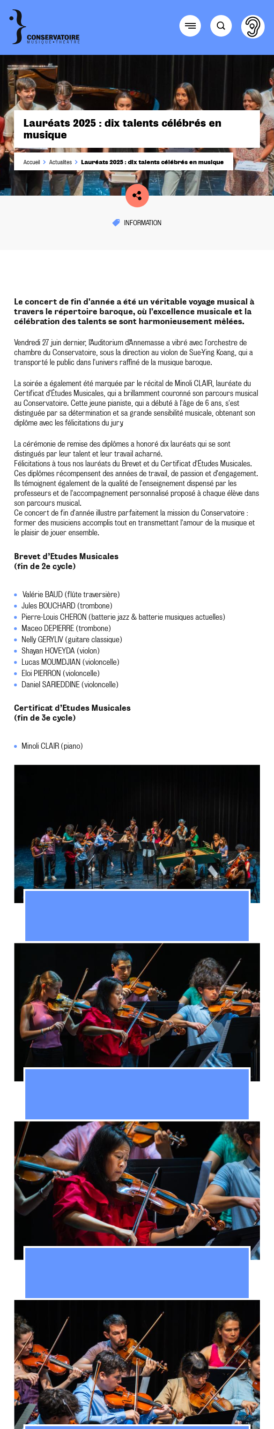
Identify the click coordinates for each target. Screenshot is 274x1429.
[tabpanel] (137, 854)
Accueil (31, 162)
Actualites (60, 162)
